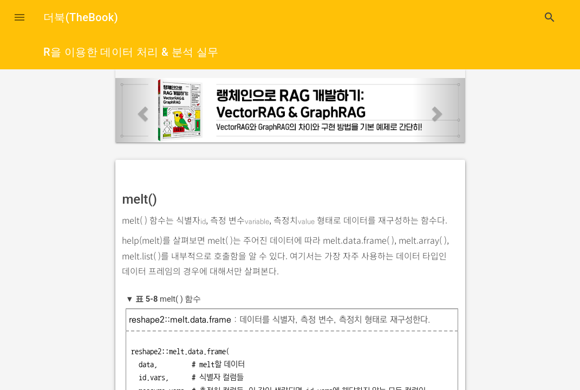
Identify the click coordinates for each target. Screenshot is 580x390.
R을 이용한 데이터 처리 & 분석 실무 (131, 52)
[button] (19, 17)
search (549, 17)
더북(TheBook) (80, 17)
